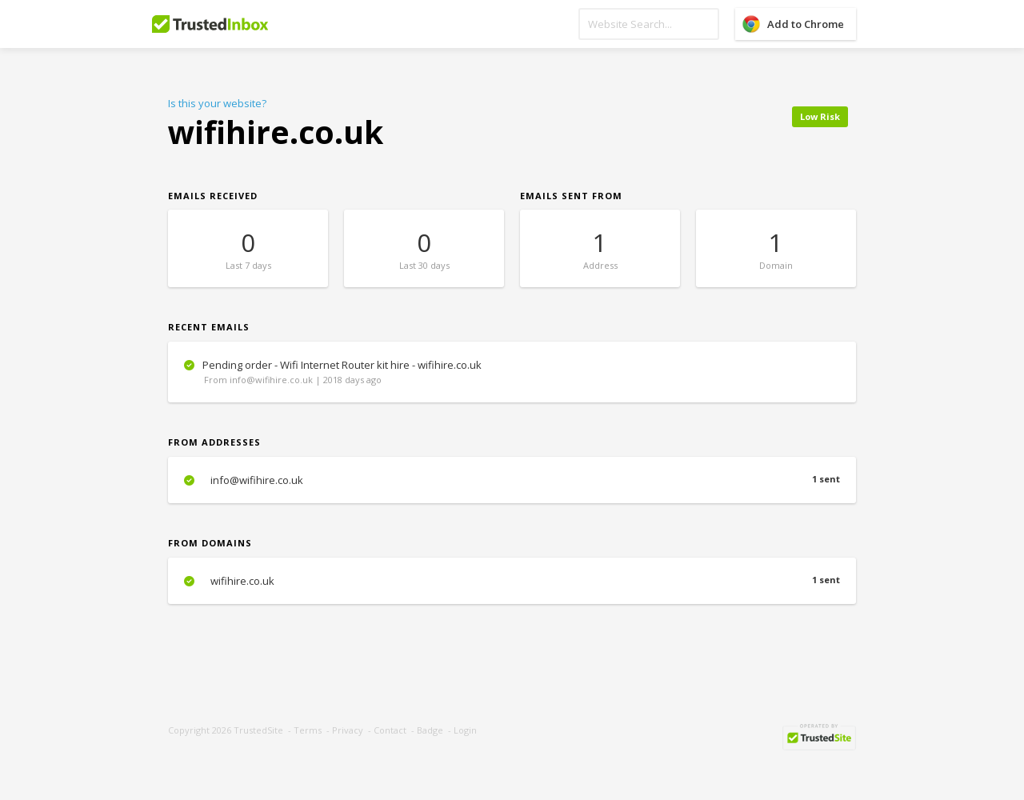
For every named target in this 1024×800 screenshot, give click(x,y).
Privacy (347, 730)
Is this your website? (217, 103)
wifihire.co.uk (512, 581)
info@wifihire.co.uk (512, 480)
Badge (430, 730)
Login (465, 730)
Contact (390, 730)
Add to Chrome (805, 24)
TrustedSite (258, 730)
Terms (308, 730)
